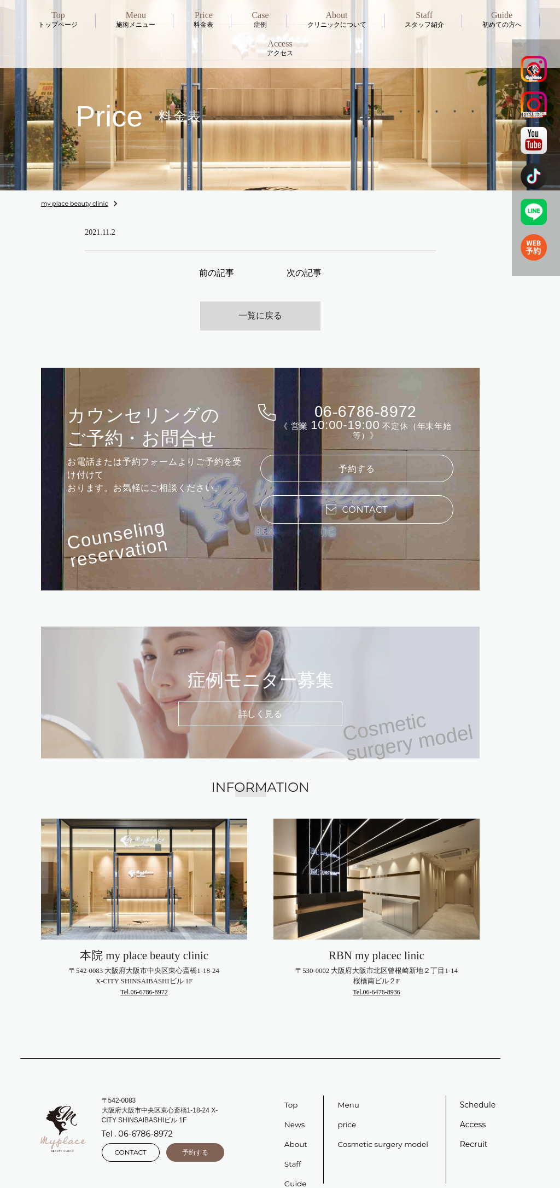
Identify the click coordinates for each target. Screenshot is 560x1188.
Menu (348, 1087)
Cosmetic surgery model (384, 1127)
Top (291, 1087)
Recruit (474, 1127)
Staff (293, 1146)
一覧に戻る (260, 301)
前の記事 (216, 271)
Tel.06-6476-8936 (377, 974)
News (295, 1107)
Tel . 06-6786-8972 (136, 1117)
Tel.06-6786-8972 (144, 974)
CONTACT (131, 1133)
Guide (295, 1166)
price (347, 1107)
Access (473, 1107)
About (296, 1127)
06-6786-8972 (366, 394)
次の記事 (304, 271)
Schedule (477, 1087)
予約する (357, 454)
